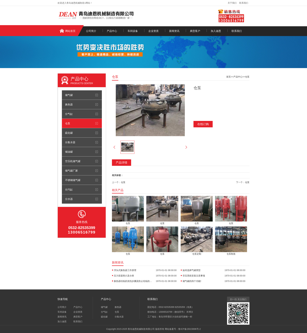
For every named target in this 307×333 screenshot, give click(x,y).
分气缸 (69, 113)
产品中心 (112, 31)
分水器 (69, 198)
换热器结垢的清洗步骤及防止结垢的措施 (133, 281)
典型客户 (195, 31)
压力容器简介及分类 (124, 275)
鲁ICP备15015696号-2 (189, 329)
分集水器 (70, 142)
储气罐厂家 (71, 170)
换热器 (69, 104)
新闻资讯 (174, 31)
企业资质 (153, 31)
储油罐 (69, 151)
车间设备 (133, 31)
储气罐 (69, 95)
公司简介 (91, 31)
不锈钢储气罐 (72, 180)
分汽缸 (69, 189)
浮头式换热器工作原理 (125, 270)
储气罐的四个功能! (192, 281)
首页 (228, 76)
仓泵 (67, 123)
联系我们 (243, 3)
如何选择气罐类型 (192, 270)
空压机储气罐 (72, 161)
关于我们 (232, 3)
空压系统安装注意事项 (194, 275)
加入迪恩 (216, 31)
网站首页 (70, 31)
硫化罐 (69, 132)
